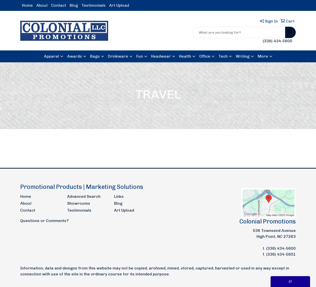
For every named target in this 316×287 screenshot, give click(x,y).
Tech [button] (223, 56)
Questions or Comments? (44, 220)
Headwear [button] (161, 56)
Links (119, 196)
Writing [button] (243, 56)
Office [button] (204, 56)
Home (27, 5)
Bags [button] (95, 56)
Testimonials (93, 5)
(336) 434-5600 (277, 41)
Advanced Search (83, 196)
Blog (74, 5)
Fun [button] (139, 56)
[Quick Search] (238, 32)
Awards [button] (74, 56)
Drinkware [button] (118, 56)
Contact (58, 5)
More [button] (263, 56)
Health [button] (185, 56)
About (42, 5)
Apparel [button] (51, 56)
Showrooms (78, 203)
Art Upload (119, 5)
